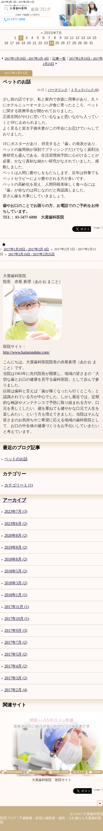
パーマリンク (58, 90)
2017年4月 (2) (15, 666)
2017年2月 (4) (15, 690)
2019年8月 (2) (15, 547)
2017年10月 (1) (16, 619)
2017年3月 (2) (15, 678)
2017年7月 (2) (15, 642)
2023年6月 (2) (15, 524)
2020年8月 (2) (15, 535)
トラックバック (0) (85, 90)
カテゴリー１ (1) (18, 485)
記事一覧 (59, 59)
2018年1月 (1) (15, 595)
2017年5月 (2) (15, 654)
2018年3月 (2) (15, 583)
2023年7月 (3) (15, 511)
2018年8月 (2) (15, 559)
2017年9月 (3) (15, 630)
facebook (61, 229)
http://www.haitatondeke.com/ (26, 352)
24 (52, 43)
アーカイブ (14, 500)
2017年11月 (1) (16, 607)
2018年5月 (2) (15, 571)
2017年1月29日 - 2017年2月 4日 (27, 59)
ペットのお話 (17, 82)
